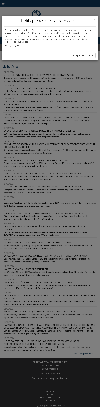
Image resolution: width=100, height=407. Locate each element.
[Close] (95, 19)
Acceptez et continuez (83, 55)
